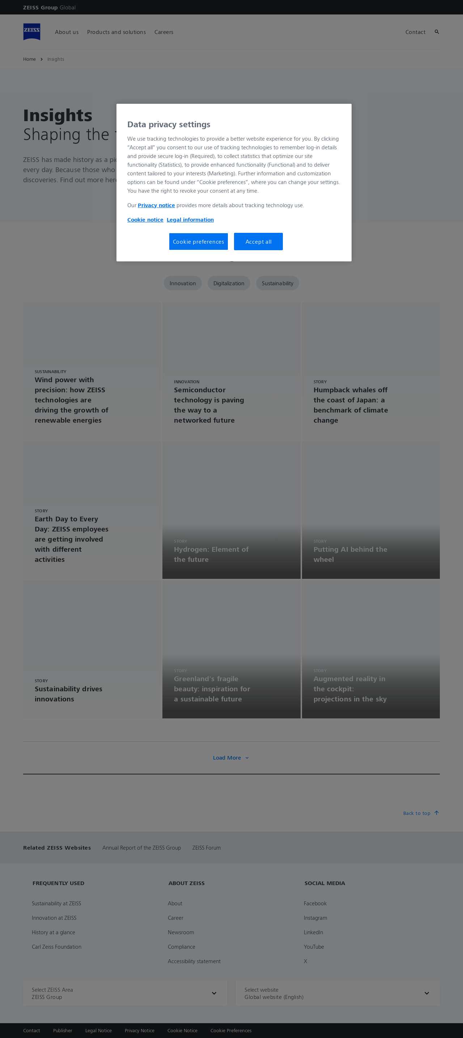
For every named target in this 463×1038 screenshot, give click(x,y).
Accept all (259, 241)
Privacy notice (156, 205)
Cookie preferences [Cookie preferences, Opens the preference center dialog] (198, 241)
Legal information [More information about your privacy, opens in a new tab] (190, 219)
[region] (234, 182)
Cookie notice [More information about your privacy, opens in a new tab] (145, 219)
